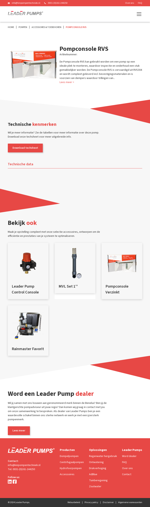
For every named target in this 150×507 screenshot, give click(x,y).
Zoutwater (95, 486)
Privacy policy (91, 502)
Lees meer (18, 431)
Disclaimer (108, 502)
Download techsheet (25, 148)
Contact (126, 474)
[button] (138, 14)
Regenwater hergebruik (103, 456)
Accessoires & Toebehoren (46, 27)
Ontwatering (96, 462)
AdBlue (93, 474)
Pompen (23, 27)
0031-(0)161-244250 (57, 3)
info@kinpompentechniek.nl (26, 3)
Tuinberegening (98, 480)
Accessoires (67, 474)
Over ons (129, 3)
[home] (25, 14)
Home (11, 27)
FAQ (140, 3)
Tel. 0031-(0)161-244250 (21, 469)
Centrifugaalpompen (72, 462)
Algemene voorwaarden (130, 502)
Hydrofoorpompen (71, 468)
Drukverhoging (97, 468)
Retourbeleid (74, 502)
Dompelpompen (69, 456)
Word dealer (129, 456)
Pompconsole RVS (76, 27)
